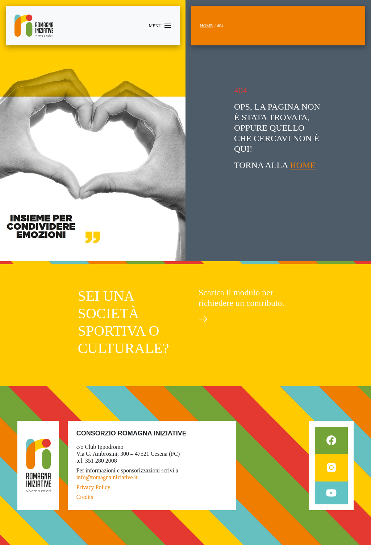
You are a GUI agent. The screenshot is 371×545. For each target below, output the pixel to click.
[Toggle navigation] (160, 25)
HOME (303, 165)
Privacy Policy (93, 487)
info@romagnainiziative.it (107, 477)
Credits (84, 497)
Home (206, 25)
